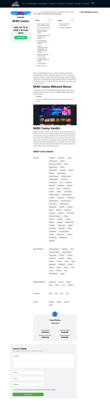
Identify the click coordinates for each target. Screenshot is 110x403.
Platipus (66, 216)
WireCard (70, 285)
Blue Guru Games (53, 176)
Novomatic (52, 213)
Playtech (51, 222)
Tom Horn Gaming (63, 231)
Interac (66, 261)
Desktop (51, 302)
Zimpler (62, 273)
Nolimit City (68, 210)
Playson (68, 219)
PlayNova (60, 219)
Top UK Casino (52, 3)
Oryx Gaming (70, 213)
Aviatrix (62, 167)
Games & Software (65, 330)
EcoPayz (70, 255)
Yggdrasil (51, 240)
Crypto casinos (86, 3)
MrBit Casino (36, 12)
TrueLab (51, 234)
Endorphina (61, 185)
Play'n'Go (51, 219)
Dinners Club (52, 255)
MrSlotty (70, 207)
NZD (62, 293)
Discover (61, 255)
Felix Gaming (66, 188)
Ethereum (61, 258)
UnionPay (58, 270)
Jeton (73, 261)
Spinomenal (52, 228)
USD (67, 293)
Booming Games (53, 179)
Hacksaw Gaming (66, 194)
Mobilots (62, 207)
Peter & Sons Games (54, 216)
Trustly (51, 270)
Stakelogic (62, 228)
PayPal (66, 267)
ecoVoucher (52, 258)
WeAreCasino (63, 237)
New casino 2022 (61, 3)
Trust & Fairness (45, 330)
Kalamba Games (53, 201)
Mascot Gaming (64, 204)
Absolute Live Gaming (55, 164)
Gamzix (59, 191)
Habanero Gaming (54, 194)
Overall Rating (55, 320)
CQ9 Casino (64, 179)
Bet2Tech (62, 170)
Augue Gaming (53, 167)
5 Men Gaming (53, 161)
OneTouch (61, 213)
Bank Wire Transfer (54, 252)
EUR (56, 293)
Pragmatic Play (69, 222)
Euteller (69, 258)
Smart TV (66, 302)
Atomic (66, 164)
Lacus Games (53, 204)
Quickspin (52, 225)
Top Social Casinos (42, 3)
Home (23, 3)
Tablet (51, 305)
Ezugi (58, 188)
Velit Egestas (52, 237)
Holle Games (70, 197)
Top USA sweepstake (32, 3)
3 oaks (69, 158)
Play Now (20, 37)
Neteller (51, 267)
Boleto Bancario (67, 252)
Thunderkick (52, 231)
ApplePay (64, 249)
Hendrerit (51, 197)
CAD (50, 293)
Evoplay (51, 188)
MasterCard (52, 282)
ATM (72, 249)
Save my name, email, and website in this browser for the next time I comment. (35, 390)
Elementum (68, 182)
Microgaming (52, 207)
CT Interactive (53, 182)
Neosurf (70, 264)
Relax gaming (61, 225)
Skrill (72, 267)
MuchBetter (62, 264)
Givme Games (68, 191)
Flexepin (51, 261)
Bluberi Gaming (61, 173)
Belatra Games (53, 170)
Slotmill (70, 225)
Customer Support (65, 335)
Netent (51, 210)
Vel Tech (69, 234)
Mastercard (52, 264)
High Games (61, 197)
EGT (61, 182)
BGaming (51, 173)
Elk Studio (52, 185)
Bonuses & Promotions (45, 335)
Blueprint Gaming (66, 176)
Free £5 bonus (70, 3)
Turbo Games (60, 234)
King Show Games (66, 201)
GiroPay (59, 261)
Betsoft (71, 170)
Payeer (59, 267)
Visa (66, 270)
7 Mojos (62, 161)
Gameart (51, 191)
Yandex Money (53, 273)
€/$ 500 (42, 24)
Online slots (78, 3)
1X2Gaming (61, 158)
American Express (54, 249)
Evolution (69, 185)
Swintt (69, 228)
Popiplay (59, 222)
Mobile (59, 302)
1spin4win (52, 158)
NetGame (58, 210)
